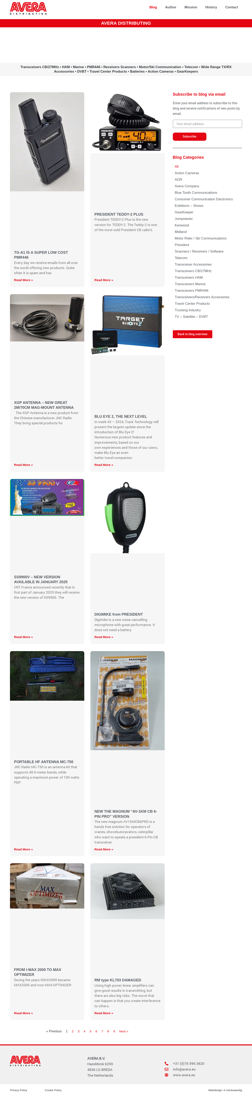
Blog (153, 7)
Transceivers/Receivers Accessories (202, 297)
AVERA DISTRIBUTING (126, 23)
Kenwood (182, 225)
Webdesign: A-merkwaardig (224, 1090)
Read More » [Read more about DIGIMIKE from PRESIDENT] (104, 637)
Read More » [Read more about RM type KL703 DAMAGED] (104, 1013)
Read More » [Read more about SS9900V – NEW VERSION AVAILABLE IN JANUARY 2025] (23, 637)
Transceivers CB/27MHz (193, 271)
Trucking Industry (188, 310)
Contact (231, 7)
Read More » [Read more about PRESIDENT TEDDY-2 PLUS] (104, 280)
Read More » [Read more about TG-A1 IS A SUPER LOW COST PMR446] (23, 280)
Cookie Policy (53, 1090)
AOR (178, 180)
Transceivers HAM (189, 277)
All (177, 166)
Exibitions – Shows (189, 206)
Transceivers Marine (190, 284)
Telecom (181, 258)
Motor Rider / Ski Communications (201, 238)
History (211, 7)
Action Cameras (187, 173)
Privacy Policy (19, 1090)
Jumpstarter (184, 219)
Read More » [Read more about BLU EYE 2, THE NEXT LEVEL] (104, 465)
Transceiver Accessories (193, 264)
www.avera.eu (126, 44)
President (182, 245)
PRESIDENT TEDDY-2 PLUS (119, 214)
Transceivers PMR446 (191, 291)
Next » (124, 1031)
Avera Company (187, 186)
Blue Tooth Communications (196, 193)
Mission (190, 7)
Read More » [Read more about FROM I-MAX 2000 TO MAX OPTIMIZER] (23, 1013)
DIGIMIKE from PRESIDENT (119, 614)
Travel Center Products (192, 304)
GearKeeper (184, 212)
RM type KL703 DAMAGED (118, 980)
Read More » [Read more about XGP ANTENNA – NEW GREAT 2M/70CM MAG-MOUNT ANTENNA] (23, 465)
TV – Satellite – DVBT (191, 317)
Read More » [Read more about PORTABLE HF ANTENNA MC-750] (23, 849)
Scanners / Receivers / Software (199, 251)
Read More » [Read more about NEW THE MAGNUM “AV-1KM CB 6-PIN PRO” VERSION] (104, 849)
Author (170, 7)
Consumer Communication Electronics (204, 199)
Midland (181, 232)
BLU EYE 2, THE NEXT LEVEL (121, 416)
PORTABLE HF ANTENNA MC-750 (44, 762)
